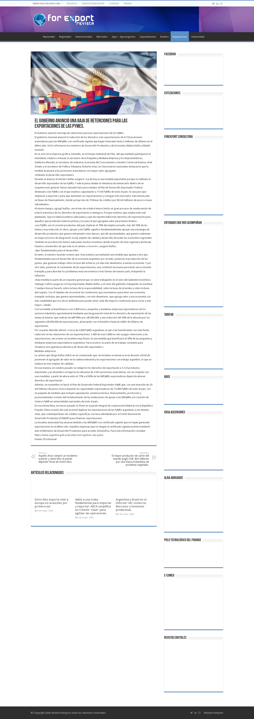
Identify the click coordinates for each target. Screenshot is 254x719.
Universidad (197, 36)
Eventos (164, 36)
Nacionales (49, 36)
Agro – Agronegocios (123, 36)
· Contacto (113, 3)
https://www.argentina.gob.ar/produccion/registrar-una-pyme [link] (69, 435)
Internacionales (83, 36)
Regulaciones (180, 36)
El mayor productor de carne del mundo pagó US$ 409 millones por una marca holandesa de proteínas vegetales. (129, 459)
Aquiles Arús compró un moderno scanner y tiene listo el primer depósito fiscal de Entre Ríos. (57, 457)
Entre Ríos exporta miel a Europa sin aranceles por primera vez (51, 503)
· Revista (127, 3)
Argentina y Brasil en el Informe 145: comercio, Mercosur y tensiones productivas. (131, 505)
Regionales (65, 36)
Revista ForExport (213, 712)
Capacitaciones (148, 36)
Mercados (102, 36)
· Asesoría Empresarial (92, 3)
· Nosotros (71, 3)
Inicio (36, 36)
